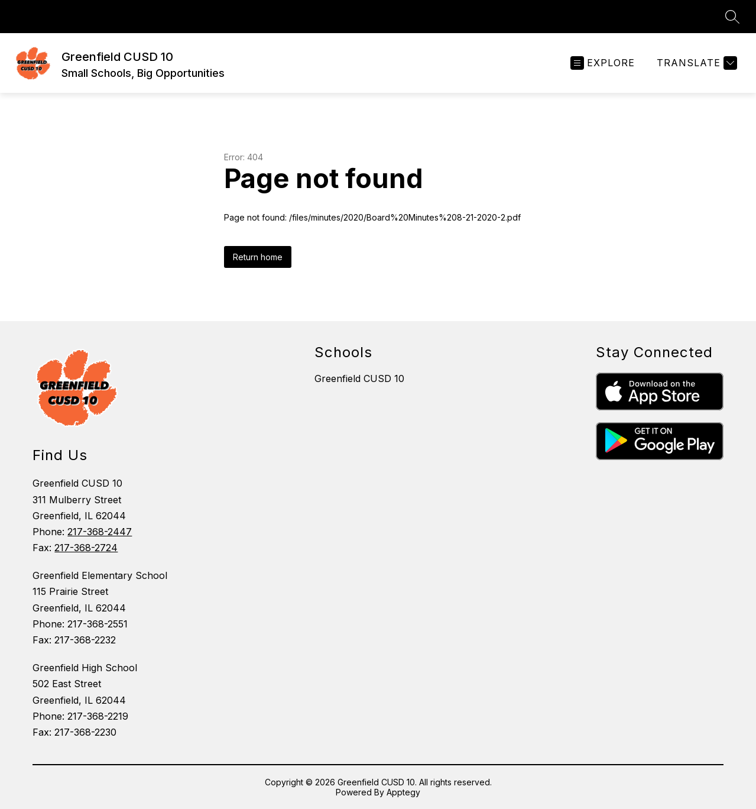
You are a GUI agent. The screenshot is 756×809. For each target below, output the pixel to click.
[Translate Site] (695, 63)
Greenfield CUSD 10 (359, 378)
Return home (258, 257)
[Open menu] (602, 63)
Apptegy (403, 792)
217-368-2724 (86, 548)
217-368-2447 (99, 532)
